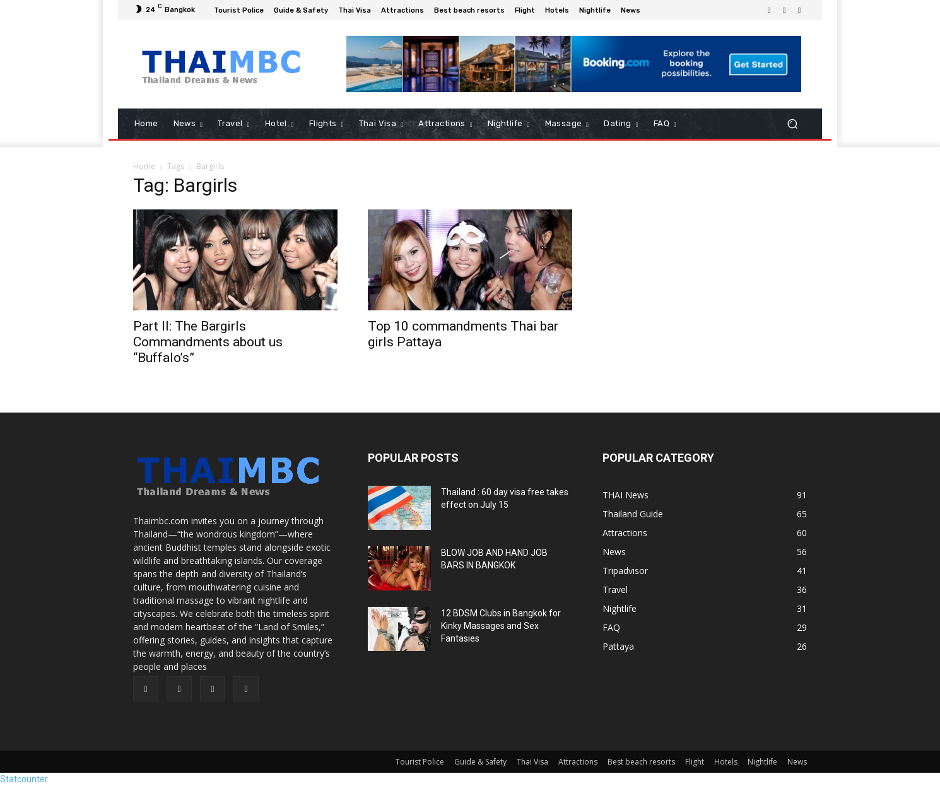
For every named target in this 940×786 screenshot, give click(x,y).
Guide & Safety (480, 761)
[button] (792, 124)
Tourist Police (420, 761)
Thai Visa (532, 761)
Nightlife (762, 761)
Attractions (577, 761)
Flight (694, 761)
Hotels (725, 761)
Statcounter (24, 779)
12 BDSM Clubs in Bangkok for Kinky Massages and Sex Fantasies (501, 625)
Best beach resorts (641, 761)
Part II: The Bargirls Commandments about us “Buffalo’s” (208, 342)
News (797, 761)
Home (144, 166)
